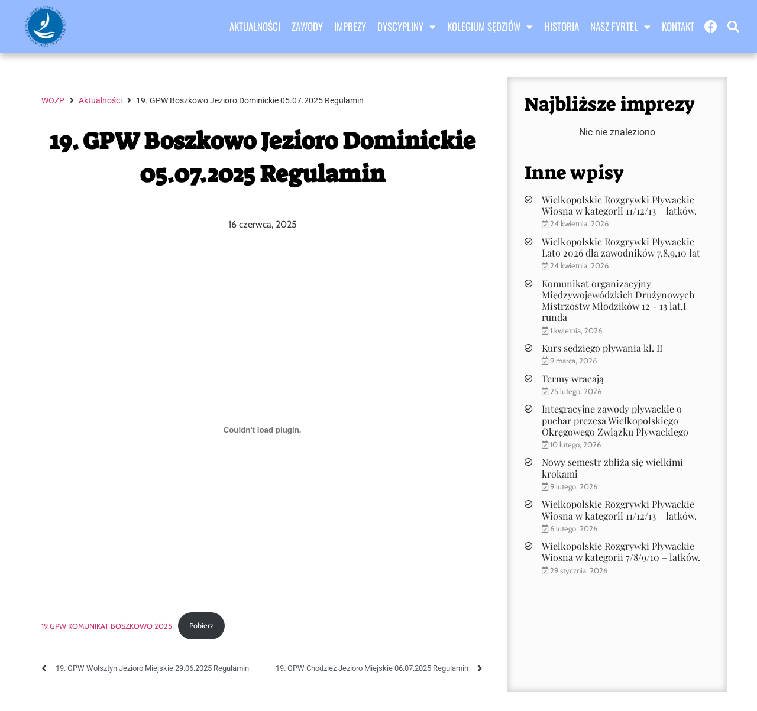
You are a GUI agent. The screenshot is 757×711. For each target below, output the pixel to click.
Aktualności (254, 26)
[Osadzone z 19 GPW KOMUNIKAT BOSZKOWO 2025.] (262, 429)
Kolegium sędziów (490, 27)
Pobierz (201, 625)
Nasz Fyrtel (620, 27)
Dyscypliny (406, 27)
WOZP (52, 100)
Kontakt (678, 26)
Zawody (307, 26)
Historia (561, 26)
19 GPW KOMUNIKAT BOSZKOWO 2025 (106, 625)
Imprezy (350, 26)
